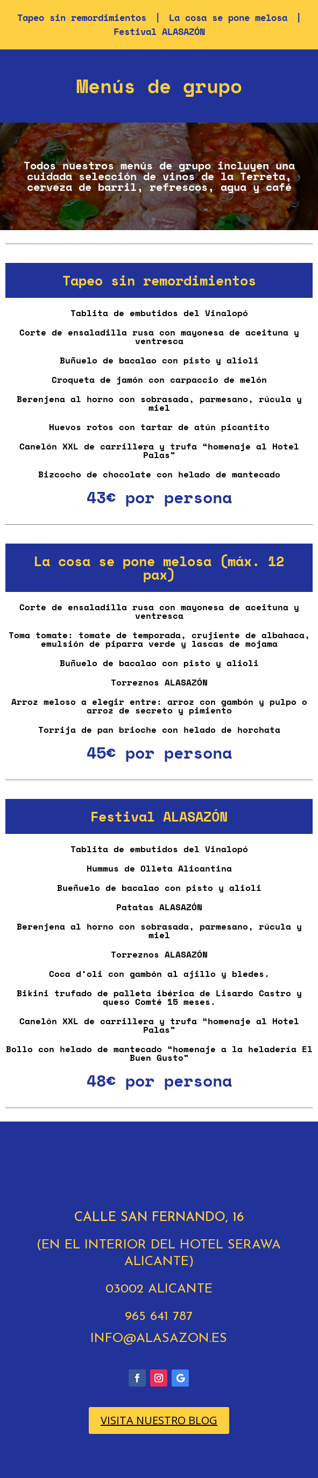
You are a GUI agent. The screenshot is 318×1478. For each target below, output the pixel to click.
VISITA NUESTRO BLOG (159, 1420)
